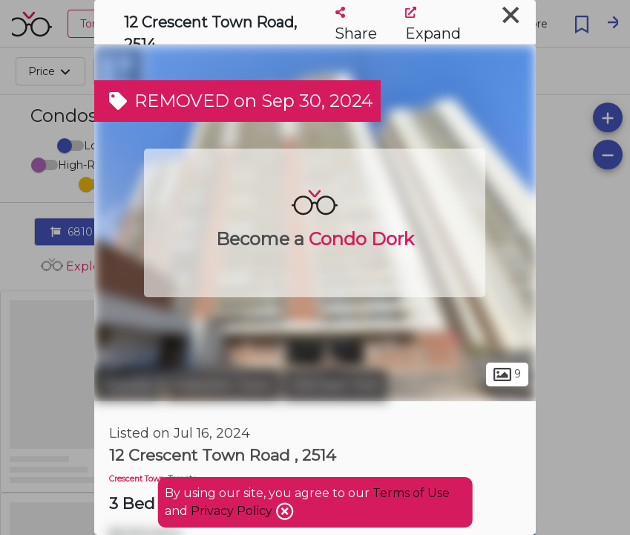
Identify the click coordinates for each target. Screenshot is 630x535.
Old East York (335, 385)
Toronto (128, 385)
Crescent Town (222, 385)
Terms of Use (411, 493)
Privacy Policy (233, 511)
